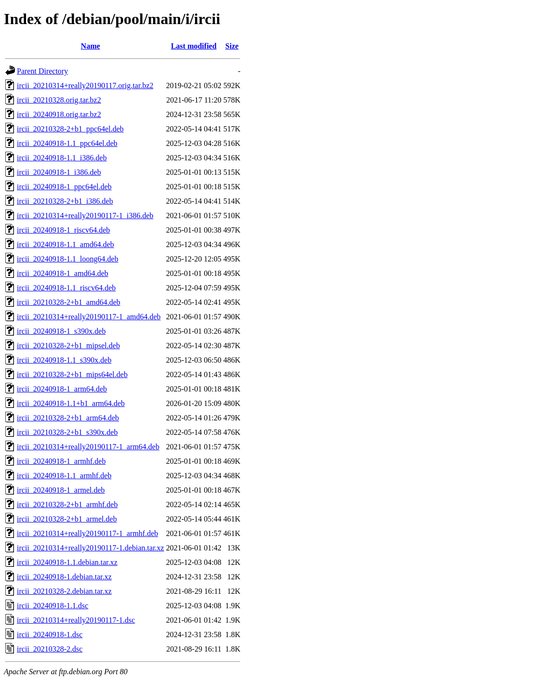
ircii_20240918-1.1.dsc (52, 606)
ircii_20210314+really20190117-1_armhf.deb (87, 533)
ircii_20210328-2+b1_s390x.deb (67, 432)
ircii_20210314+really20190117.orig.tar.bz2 (85, 85)
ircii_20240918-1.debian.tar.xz (64, 577)
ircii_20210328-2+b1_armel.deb (67, 519)
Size (232, 46)
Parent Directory (42, 71)
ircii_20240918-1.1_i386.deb (62, 158)
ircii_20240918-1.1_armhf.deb (64, 475)
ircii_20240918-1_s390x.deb (61, 331)
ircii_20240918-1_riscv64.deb (63, 230)
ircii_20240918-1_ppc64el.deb (64, 187)
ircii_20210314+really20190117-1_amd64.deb (89, 317)
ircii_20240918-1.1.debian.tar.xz (67, 562)
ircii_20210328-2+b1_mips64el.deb (72, 374)
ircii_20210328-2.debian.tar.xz (64, 591)
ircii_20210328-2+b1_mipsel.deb (68, 345)
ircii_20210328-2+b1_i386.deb (65, 201)
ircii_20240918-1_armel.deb (61, 490)
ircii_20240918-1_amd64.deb (62, 273)
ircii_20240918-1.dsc (49, 634)
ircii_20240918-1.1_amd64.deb (65, 244)
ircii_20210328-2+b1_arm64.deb (68, 418)
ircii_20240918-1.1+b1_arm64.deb (71, 403)
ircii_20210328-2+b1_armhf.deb (67, 504)
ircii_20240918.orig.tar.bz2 (59, 114)
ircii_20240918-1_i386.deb (59, 172)
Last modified (194, 46)
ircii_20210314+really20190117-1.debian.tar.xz (90, 548)
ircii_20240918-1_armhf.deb (61, 461)
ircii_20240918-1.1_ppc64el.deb (67, 143)
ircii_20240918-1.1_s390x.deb (64, 360)
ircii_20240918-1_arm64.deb (62, 389)
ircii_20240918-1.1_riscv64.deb (66, 288)
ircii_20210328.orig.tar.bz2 (59, 100)
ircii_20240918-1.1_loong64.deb (67, 259)
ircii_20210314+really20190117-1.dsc (76, 620)
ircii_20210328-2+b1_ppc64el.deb (70, 129)
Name (90, 46)
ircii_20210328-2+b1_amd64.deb (68, 302)
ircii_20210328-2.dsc (49, 649)
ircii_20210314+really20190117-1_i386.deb (85, 215)
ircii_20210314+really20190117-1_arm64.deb (88, 447)
